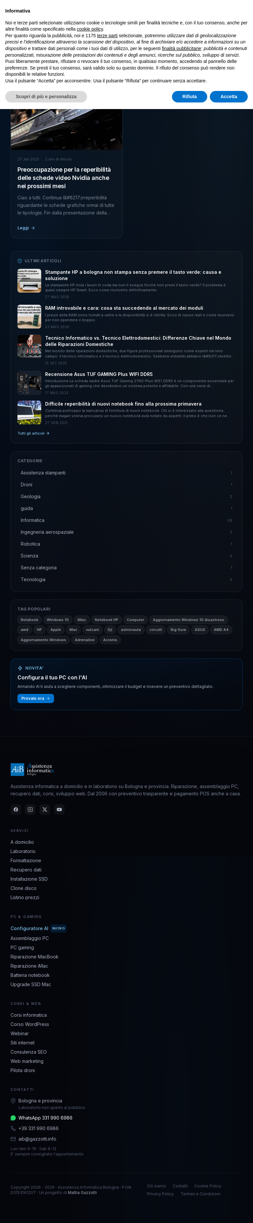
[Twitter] (45, 809)
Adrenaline (85, 640)
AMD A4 (221, 629)
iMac (81, 619)
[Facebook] (16, 809)
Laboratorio (23, 851)
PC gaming (22, 947)
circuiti (156, 629)
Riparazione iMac (29, 966)
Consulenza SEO (29, 1052)
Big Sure (178, 629)
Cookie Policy (207, 1185)
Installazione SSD (29, 879)
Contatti (180, 1185)
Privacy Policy (160, 1193)
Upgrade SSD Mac (31, 984)
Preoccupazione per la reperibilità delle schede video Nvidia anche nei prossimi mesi (64, 177)
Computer (135, 619)
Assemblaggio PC (30, 938)
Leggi (26, 227)
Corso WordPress (30, 1024)
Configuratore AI (39, 928)
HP (39, 629)
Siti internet (23, 1042)
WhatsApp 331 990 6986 (45, 1118)
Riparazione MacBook (35, 956)
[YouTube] (59, 809)
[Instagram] (30, 809)
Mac (73, 629)
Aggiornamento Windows (43, 640)
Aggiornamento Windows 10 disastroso (188, 619)
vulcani (92, 629)
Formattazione (26, 860)
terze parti (107, 35)
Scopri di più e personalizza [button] (46, 96)
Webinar (20, 1033)
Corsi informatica (29, 1015)
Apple (55, 629)
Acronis (110, 640)
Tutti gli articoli (33, 433)
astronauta (131, 629)
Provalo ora (35, 698)
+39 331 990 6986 (38, 1128)
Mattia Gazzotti (82, 1192)
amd (24, 629)
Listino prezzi (25, 897)
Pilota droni (23, 1070)
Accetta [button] (228, 96)
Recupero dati (26, 869)
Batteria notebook (30, 975)
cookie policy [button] (90, 29)
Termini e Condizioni (200, 1193)
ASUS (200, 629)
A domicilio (22, 842)
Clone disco (24, 888)
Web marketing (27, 1061)
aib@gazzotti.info (37, 1139)
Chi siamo (156, 1185)
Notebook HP (106, 619)
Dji (110, 629)
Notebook (29, 619)
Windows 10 (58, 619)
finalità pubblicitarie (181, 48)
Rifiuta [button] (190, 96)
